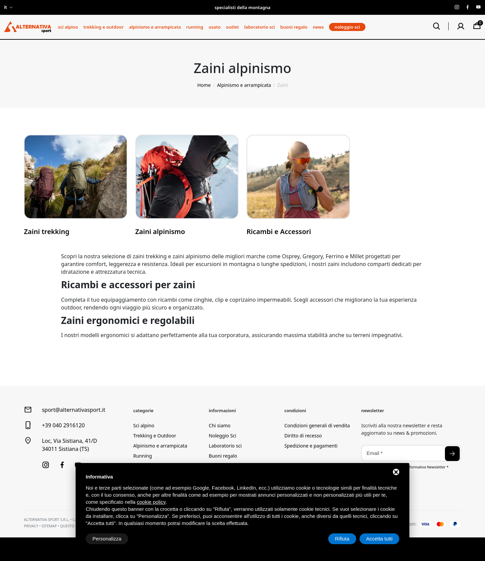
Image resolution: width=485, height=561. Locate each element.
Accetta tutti (379, 538)
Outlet (232, 27)
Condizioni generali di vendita (317, 425)
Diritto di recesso (303, 435)
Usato (214, 27)
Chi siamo (219, 425)
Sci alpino (68, 27)
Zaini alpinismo (160, 231)
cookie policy (151, 502)
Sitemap (49, 525)
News (318, 27)
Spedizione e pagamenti (310, 445)
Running (194, 27)
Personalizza (107, 538)
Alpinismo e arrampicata (155, 27)
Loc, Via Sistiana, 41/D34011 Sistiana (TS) (69, 445)
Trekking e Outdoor (103, 27)
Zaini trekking (46, 231)
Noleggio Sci (222, 435)
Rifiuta (342, 538)
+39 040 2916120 (63, 425)
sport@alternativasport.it (73, 410)
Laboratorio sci (259, 27)
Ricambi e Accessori (279, 231)
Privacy (31, 525)
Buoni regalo (293, 27)
